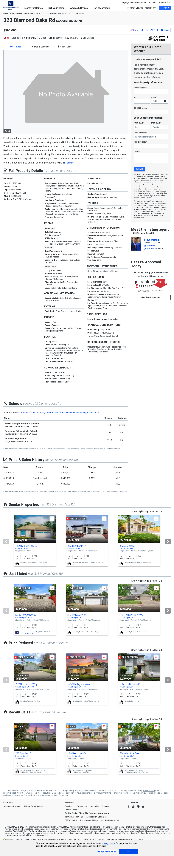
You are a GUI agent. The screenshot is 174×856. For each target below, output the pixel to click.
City (136, 97)
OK (128, 851)
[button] (165, 8)
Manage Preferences (106, 851)
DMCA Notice (71, 820)
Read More (69, 163)
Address (140, 88)
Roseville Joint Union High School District (41, 412)
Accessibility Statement (96, 817)
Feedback (69, 806)
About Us (152, 2)
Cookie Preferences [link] (110, 820)
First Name (139, 123)
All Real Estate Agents (33, 806)
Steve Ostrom (152, 239)
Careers (162, 2)
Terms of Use (158, 215)
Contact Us (82, 806)
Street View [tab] (65, 46)
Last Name (156, 123)
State (154, 97)
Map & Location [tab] (40, 46)
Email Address (140, 132)
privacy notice (108, 843)
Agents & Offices (79, 8)
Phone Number (140, 142)
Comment (138, 151)
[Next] (168, 541)
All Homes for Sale (11, 806)
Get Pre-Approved (150, 297)
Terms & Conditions (74, 817)
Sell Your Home (57, 8)
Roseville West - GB (11, 793)
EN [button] (170, 2)
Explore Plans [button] (138, 839)
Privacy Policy (71, 810)
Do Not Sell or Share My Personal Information (87, 813)
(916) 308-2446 (150, 248)
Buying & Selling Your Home (134, 2)
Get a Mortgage (103, 8)
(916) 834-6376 (28, 634)
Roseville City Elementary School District (81, 412)
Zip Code (140, 108)
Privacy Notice (139, 217)
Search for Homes (34, 8)
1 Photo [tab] (15, 46)
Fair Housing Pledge (89, 820)
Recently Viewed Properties (141, 8)
